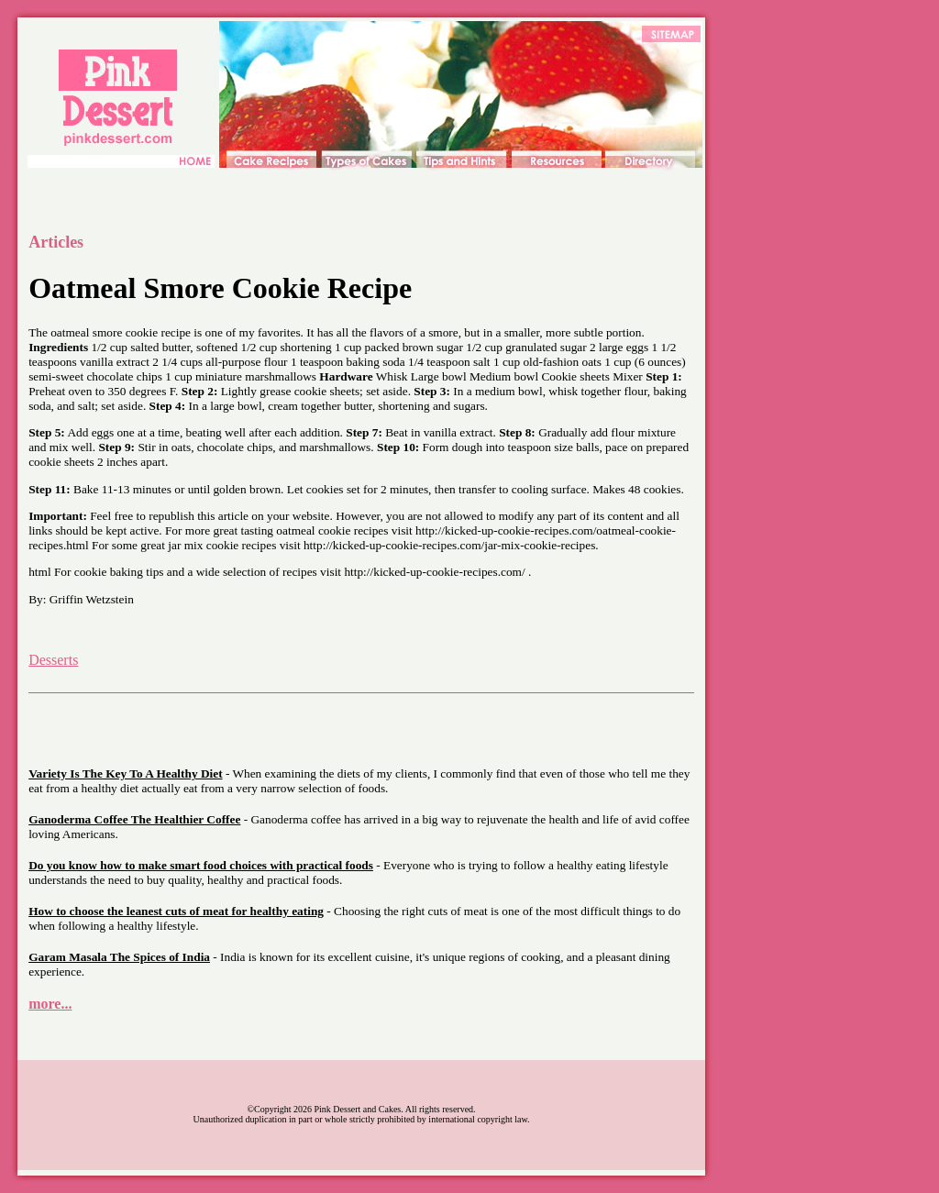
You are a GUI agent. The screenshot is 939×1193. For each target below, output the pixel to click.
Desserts (53, 660)
